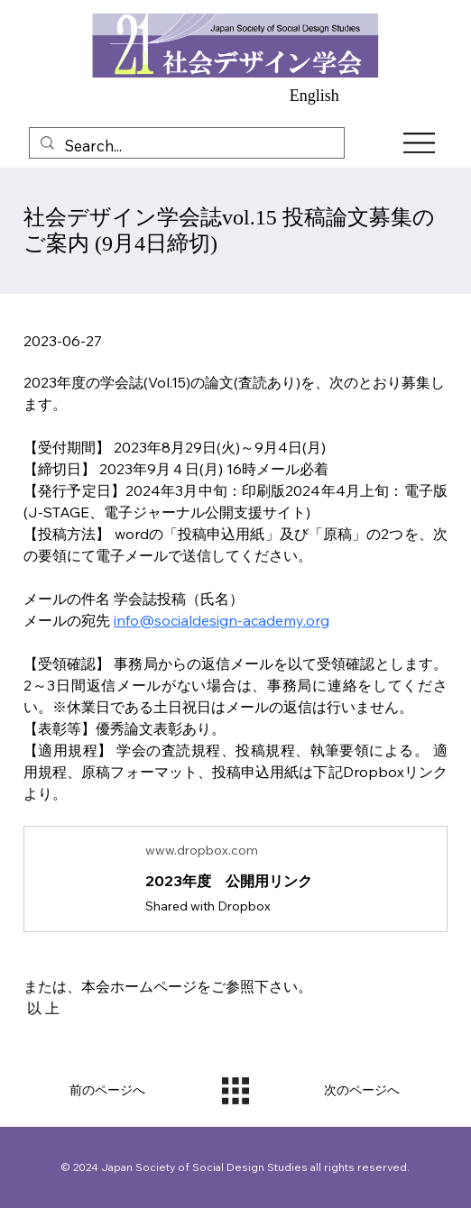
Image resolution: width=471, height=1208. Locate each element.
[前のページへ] (108, 1091)
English (314, 96)
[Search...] (185, 145)
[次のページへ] (363, 1091)
